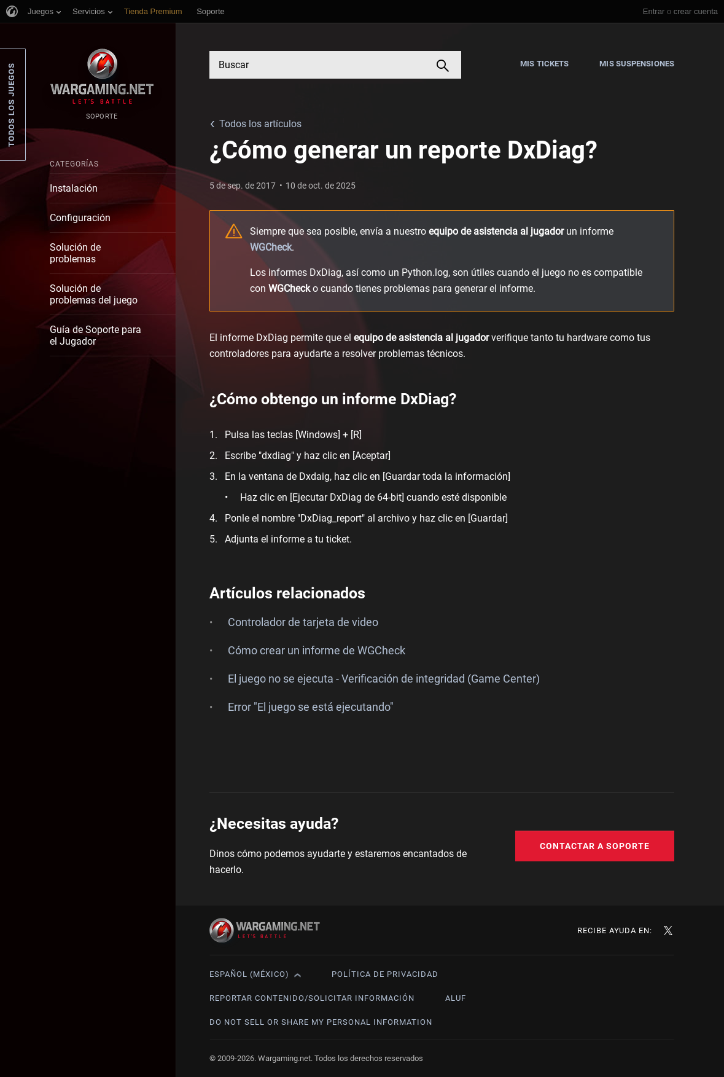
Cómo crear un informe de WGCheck (316, 650)
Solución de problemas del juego (94, 294)
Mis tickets (544, 63)
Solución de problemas (75, 253)
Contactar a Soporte (595, 846)
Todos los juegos (11, 105)
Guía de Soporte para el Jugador (95, 335)
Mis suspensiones (636, 63)
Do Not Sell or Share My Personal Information (320, 1022)
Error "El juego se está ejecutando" (311, 706)
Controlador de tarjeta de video (303, 622)
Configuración (80, 218)
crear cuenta (696, 11)
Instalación (74, 188)
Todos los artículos (260, 124)
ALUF (455, 998)
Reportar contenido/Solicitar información (312, 998)
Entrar (653, 11)
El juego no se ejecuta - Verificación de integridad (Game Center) (384, 678)
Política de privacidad (385, 974)
